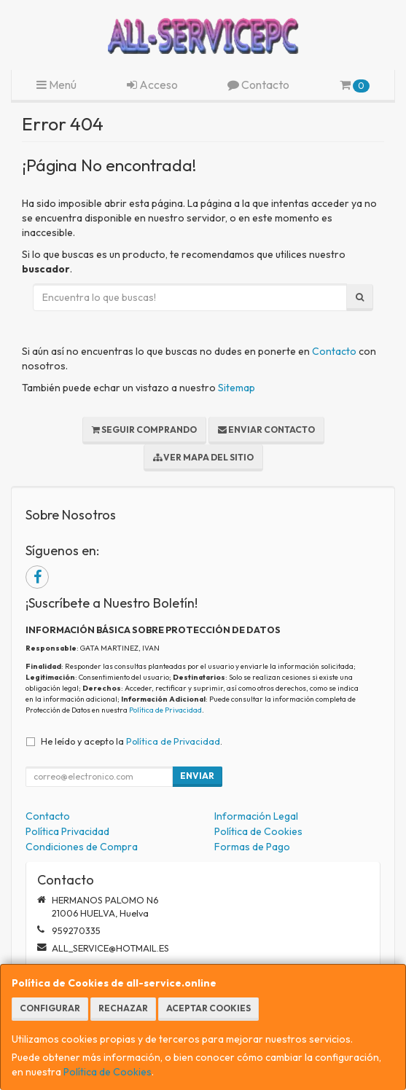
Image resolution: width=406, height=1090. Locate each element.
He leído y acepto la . (131, 741)
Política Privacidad (67, 831)
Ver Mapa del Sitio (203, 457)
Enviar (197, 775)
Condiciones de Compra (82, 846)
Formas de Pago (252, 846)
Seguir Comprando (144, 429)
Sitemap (236, 387)
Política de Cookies (107, 1071)
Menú (56, 84)
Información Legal (256, 816)
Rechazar (123, 1008)
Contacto (258, 84)
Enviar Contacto (266, 429)
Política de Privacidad (165, 710)
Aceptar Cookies (208, 1008)
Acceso (152, 84)
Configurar (50, 1008)
